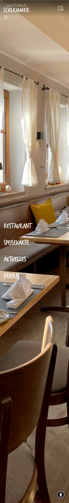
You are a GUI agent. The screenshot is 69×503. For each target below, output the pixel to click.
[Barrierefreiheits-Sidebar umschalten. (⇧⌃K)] (60, 494)
